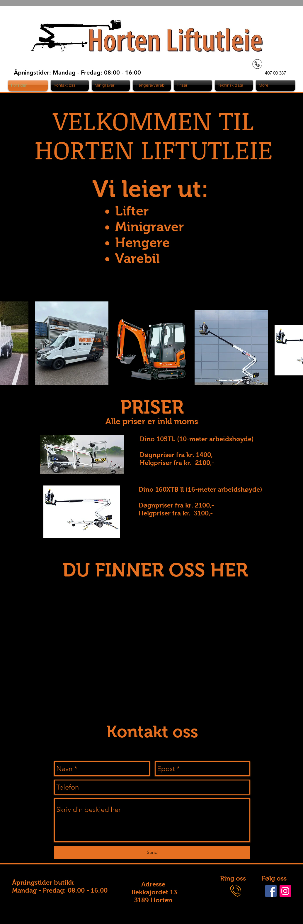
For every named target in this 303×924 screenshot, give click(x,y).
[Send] (152, 852)
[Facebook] (271, 891)
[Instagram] (285, 891)
